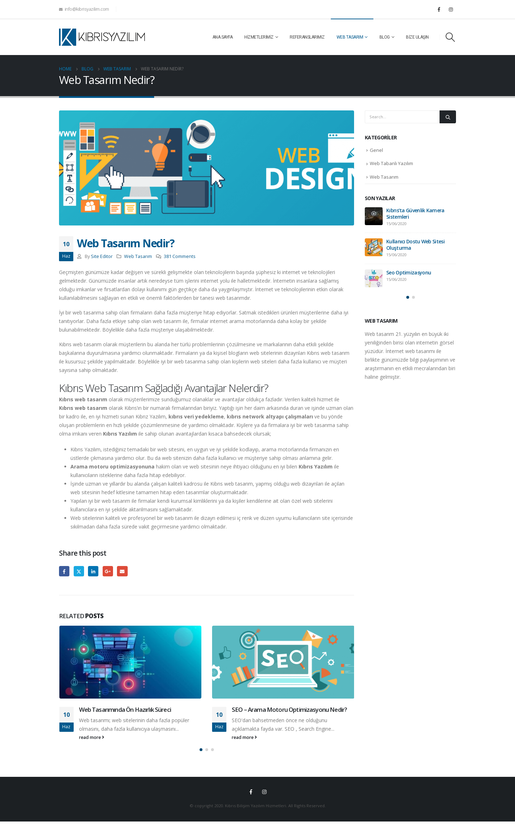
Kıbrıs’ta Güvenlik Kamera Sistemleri (415, 213)
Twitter (79, 571)
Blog (384, 37)
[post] (374, 216)
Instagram (264, 794)
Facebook (64, 571)
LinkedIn (93, 571)
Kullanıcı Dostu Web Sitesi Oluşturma (415, 244)
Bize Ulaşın (417, 37)
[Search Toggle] (450, 37)
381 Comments (180, 256)
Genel (376, 150)
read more (91, 737)
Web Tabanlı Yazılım (391, 163)
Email (122, 571)
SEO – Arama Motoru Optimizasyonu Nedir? (289, 709)
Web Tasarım (350, 37)
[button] (201, 752)
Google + (108, 571)
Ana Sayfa (222, 37)
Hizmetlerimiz (259, 37)
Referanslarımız (307, 37)
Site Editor (102, 256)
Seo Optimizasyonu (408, 272)
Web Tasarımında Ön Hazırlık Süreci (125, 709)
